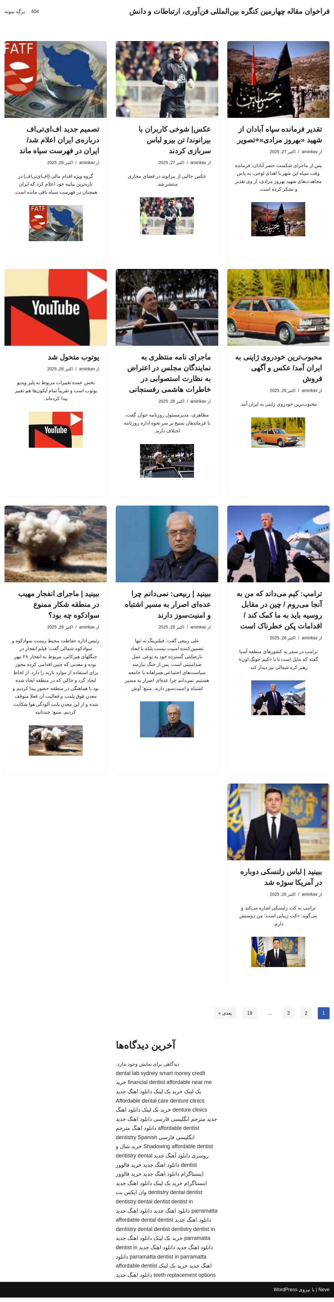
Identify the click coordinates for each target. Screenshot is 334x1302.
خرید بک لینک (168, 1096)
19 (249, 1017)
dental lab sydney (137, 1078)
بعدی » (225, 1017)
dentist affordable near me (180, 1087)
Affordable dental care (142, 1105)
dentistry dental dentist (175, 1197)
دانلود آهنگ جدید (172, 1160)
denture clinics (187, 1105)
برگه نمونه (14, 11)
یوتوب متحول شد (73, 358)
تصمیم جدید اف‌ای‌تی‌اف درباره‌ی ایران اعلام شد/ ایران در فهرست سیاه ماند (59, 140)
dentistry (126, 1142)
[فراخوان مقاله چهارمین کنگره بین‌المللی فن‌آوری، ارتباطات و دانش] (229, 11)
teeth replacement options (185, 1280)
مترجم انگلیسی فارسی (179, 1124)
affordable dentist (178, 1133)
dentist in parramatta (181, 1261)
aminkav (309, 152)
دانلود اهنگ (144, 1133)
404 (35, 11)
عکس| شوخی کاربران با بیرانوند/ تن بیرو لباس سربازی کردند (175, 140)
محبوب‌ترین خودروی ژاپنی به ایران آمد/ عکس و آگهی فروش (278, 369)
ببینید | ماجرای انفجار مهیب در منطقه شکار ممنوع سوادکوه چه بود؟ (58, 606)
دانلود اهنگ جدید (134, 1096)
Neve (324, 1294)
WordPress (285, 1294)
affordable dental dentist (144, 1225)
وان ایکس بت (131, 1197)
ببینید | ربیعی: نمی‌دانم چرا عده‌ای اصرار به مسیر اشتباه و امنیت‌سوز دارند (168, 606)
